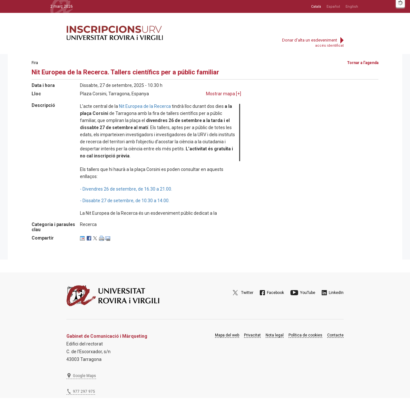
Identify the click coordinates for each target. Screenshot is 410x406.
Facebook (275, 292)
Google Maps (84, 375)
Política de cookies (305, 335)
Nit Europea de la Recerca (145, 106)
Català (316, 7)
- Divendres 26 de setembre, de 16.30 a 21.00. (126, 189)
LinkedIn (336, 292)
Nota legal (275, 335)
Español (333, 7)
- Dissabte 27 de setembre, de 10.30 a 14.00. (125, 200)
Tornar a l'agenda (362, 63)
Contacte (335, 335)
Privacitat (252, 335)
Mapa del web (227, 335)
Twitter (247, 292)
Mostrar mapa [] (223, 93)
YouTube (307, 292)
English (352, 7)
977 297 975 (84, 391)
